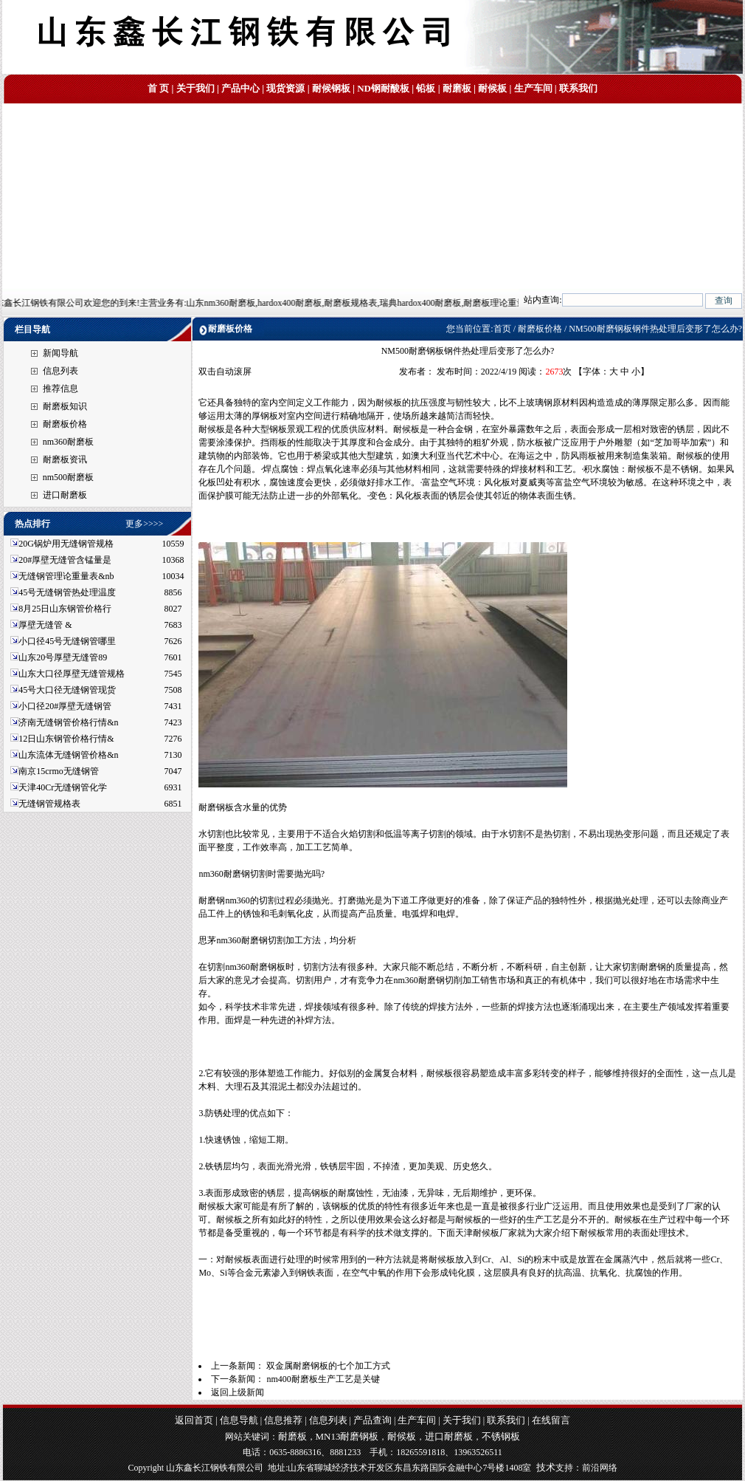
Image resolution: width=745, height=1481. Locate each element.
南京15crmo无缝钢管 (58, 771)
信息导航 (239, 1420)
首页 (502, 329)
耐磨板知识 (65, 406)
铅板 (425, 88)
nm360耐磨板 (68, 442)
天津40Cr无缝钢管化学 (62, 787)
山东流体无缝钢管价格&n (68, 755)
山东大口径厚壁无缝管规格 (71, 673)
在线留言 (551, 1420)
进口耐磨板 (65, 495)
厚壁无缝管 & (45, 625)
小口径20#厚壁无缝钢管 (64, 706)
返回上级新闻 (237, 1392)
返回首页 (194, 1420)
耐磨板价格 (65, 424)
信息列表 (60, 371)
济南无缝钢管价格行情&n (68, 722)
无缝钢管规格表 (50, 803)
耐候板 (492, 88)
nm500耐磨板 (68, 477)
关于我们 (195, 88)
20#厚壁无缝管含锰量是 (64, 560)
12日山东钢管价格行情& (66, 738)
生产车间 (533, 88)
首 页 (158, 88)
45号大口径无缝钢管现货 (67, 690)
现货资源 (285, 88)
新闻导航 (60, 353)
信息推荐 (283, 1420)
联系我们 (578, 88)
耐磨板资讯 (65, 459)
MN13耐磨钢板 (347, 1436)
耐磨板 (457, 88)
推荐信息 (60, 388)
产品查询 (372, 1420)
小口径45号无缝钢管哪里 (67, 641)
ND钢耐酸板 (383, 88)
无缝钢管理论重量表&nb (66, 576)
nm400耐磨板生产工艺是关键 (322, 1379)
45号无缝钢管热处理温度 (67, 592)
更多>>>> (144, 524)
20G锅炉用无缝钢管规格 (66, 543)
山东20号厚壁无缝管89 (62, 657)
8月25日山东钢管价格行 (64, 608)
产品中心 (240, 88)
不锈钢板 (501, 1436)
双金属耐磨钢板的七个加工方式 (328, 1366)
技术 (545, 1467)
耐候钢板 (331, 88)
